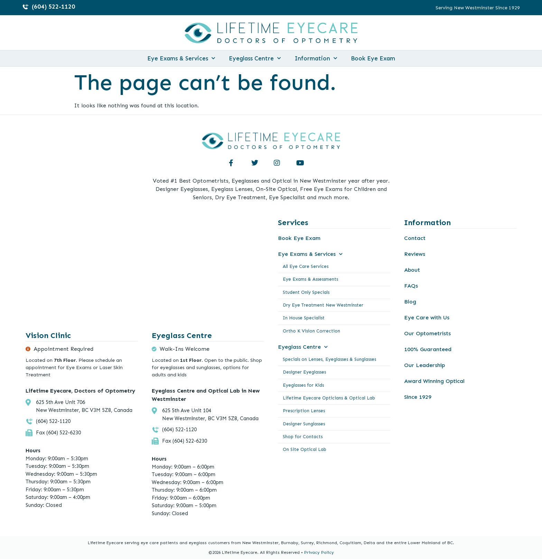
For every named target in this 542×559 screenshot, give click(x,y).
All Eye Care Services (305, 266)
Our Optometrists (427, 333)
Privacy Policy (319, 552)
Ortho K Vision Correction (311, 330)
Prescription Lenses (304, 409)
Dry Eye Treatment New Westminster (323, 304)
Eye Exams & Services (181, 58)
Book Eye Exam (373, 58)
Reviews (414, 254)
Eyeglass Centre (255, 58)
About (412, 270)
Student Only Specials (306, 292)
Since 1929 (417, 397)
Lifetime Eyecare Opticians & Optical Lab (329, 396)
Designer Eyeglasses (304, 371)
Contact (415, 238)
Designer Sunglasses (304, 422)
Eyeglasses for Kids (303, 384)
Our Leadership (424, 365)
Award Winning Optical (434, 381)
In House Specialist (304, 317)
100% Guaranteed (427, 349)
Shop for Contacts (303, 435)
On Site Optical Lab (304, 448)
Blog (410, 301)
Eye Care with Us (426, 317)
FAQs (411, 285)
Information (316, 58)
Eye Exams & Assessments (310, 279)
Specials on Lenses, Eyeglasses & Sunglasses (329, 358)
